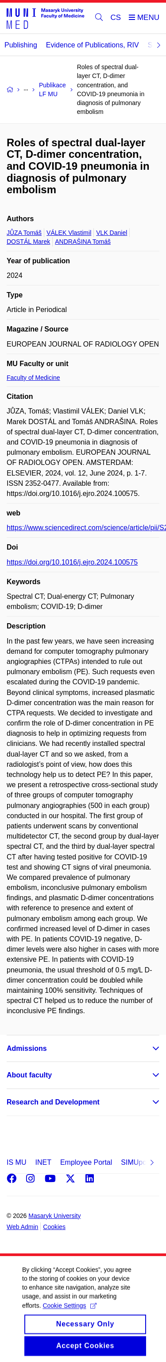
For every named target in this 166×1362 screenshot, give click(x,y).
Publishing (20, 45)
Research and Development (53, 1102)
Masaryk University (54, 1215)
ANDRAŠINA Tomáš (83, 241)
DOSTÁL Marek (28, 241)
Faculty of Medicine (33, 377)
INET (43, 1162)
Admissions (27, 1048)
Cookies (54, 1226)
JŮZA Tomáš (24, 232)
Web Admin (22, 1226)
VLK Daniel (111, 232)
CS (116, 17)
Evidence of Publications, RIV (92, 45)
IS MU (16, 1162)
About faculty (29, 1075)
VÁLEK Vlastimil (68, 232)
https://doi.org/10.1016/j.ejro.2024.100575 (72, 562)
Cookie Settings (69, 1312)
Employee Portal (86, 1162)
